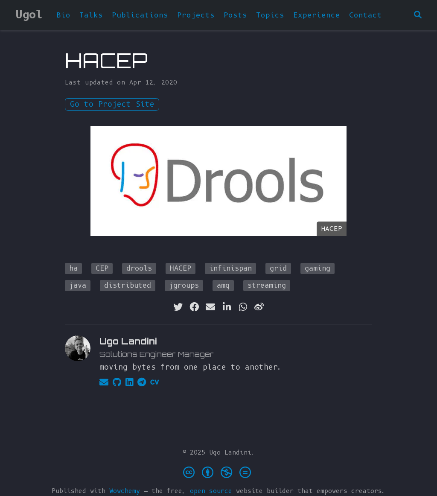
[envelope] (210, 307)
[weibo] (259, 307)
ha (73, 268)
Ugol (29, 14)
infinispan (230, 268)
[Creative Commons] (218, 472)
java (77, 285)
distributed (127, 285)
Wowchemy (124, 491)
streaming (267, 285)
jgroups (184, 285)
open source (211, 491)
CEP (102, 268)
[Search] (418, 15)
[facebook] (194, 307)
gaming (317, 268)
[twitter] (178, 307)
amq (223, 285)
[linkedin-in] (226, 307)
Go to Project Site (112, 104)
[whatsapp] (242, 307)
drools (139, 268)
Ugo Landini (128, 341)
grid (278, 268)
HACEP (180, 268)
